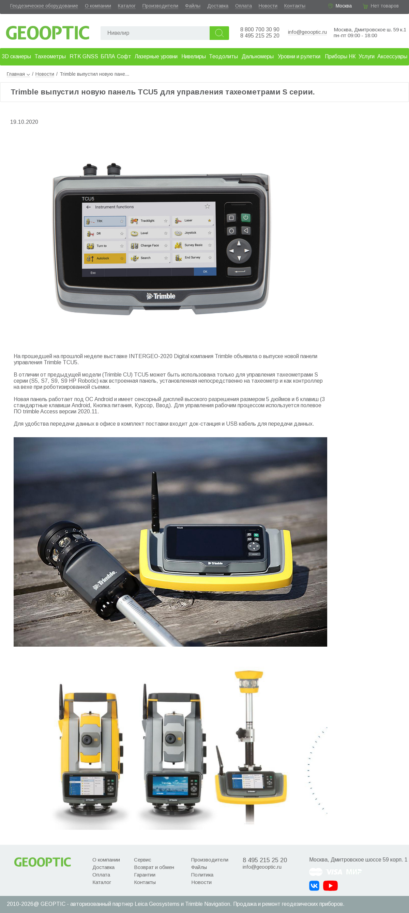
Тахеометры (50, 56)
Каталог (127, 6)
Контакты (294, 6)
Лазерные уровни (156, 56)
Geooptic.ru (47, 30)
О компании (98, 6)
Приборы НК (340, 56)
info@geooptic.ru (307, 32)
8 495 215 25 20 (259, 36)
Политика (202, 875)
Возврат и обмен (154, 867)
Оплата (243, 6)
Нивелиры (193, 56)
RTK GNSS (84, 56)
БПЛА (108, 56)
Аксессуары (392, 56)
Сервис (142, 860)
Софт (124, 56)
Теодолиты (223, 56)
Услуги (367, 56)
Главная (18, 74)
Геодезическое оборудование (44, 6)
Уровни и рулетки (299, 56)
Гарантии (144, 875)
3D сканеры (16, 56)
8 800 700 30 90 (259, 29)
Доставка (217, 6)
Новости (268, 6)
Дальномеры (258, 56)
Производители (160, 6)
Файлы (192, 6)
